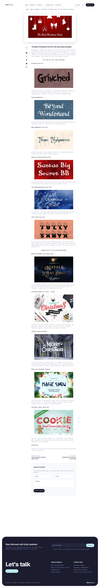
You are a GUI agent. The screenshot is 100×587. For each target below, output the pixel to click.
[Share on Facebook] (26, 53)
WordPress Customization (81, 567)
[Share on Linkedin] (26, 64)
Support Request (56, 572)
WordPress (33, 5)
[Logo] (9, 5)
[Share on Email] (26, 67)
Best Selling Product (57, 565)
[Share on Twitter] (26, 57)
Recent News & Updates (80, 569)
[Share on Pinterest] (26, 60)
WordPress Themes (79, 565)
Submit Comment (39, 490)
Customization (49, 5)
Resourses (58, 5)
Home (26, 5)
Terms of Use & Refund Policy (83, 572)
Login (77, 4)
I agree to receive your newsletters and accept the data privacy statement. (71, 549)
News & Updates (35, 9)
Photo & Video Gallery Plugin (60, 567)
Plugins (39, 5)
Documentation (55, 569)
